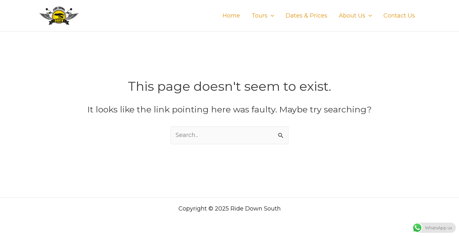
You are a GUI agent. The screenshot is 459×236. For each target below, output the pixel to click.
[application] (270, 15)
